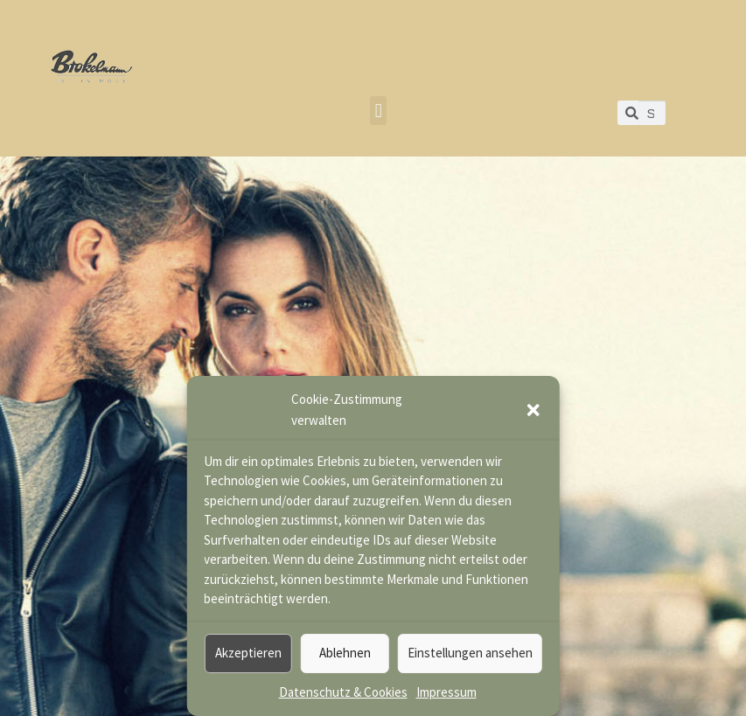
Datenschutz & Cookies (343, 692)
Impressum (446, 692)
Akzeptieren (248, 652)
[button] (533, 410)
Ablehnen (345, 652)
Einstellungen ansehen (470, 652)
